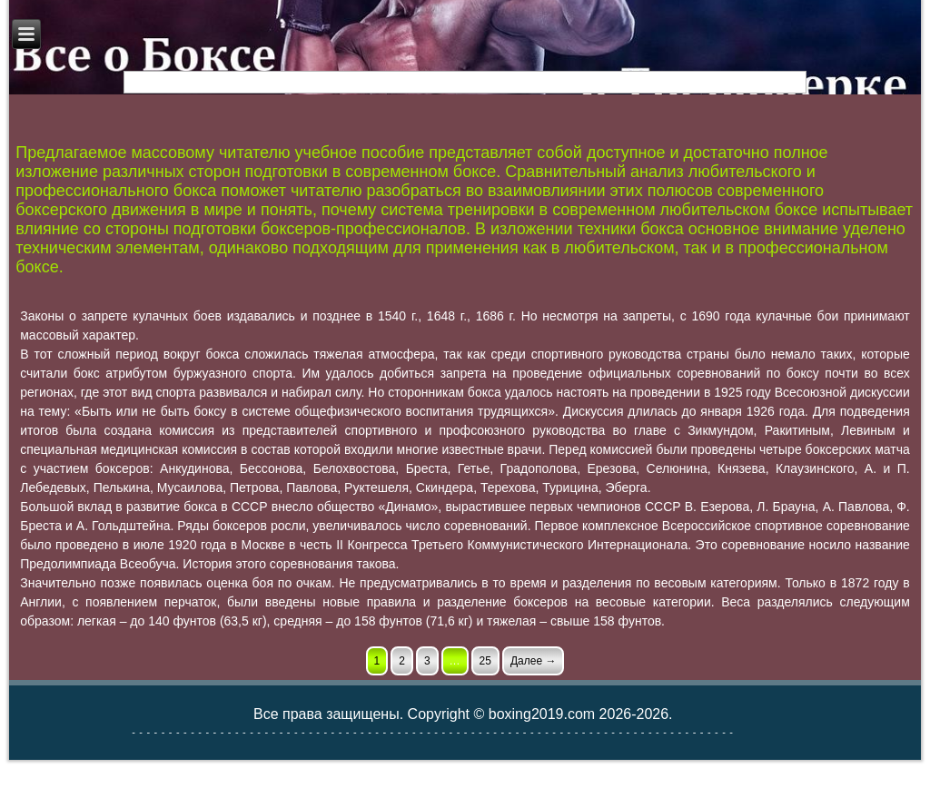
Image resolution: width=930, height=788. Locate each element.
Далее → (533, 661)
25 (485, 661)
